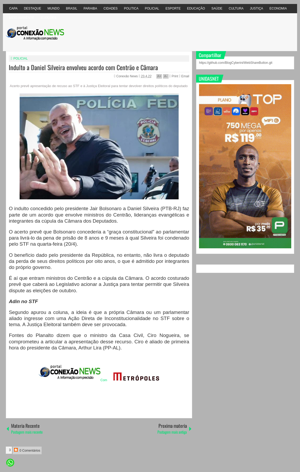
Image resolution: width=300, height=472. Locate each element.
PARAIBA (90, 8)
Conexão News (127, 76)
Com (73, 380)
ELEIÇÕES (48, 18)
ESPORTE (173, 8)
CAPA (13, 8)
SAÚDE (216, 8)
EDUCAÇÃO (196, 8)
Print (173, 76)
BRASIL (71, 8)
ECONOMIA (278, 8)
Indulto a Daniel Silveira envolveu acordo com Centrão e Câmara (83, 67)
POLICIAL (152, 8)
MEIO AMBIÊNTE (21, 18)
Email (184, 76)
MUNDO (53, 8)
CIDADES (110, 8)
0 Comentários (27, 450)
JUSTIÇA (256, 8)
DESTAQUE (32, 8)
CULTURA (236, 8)
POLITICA (131, 8)
